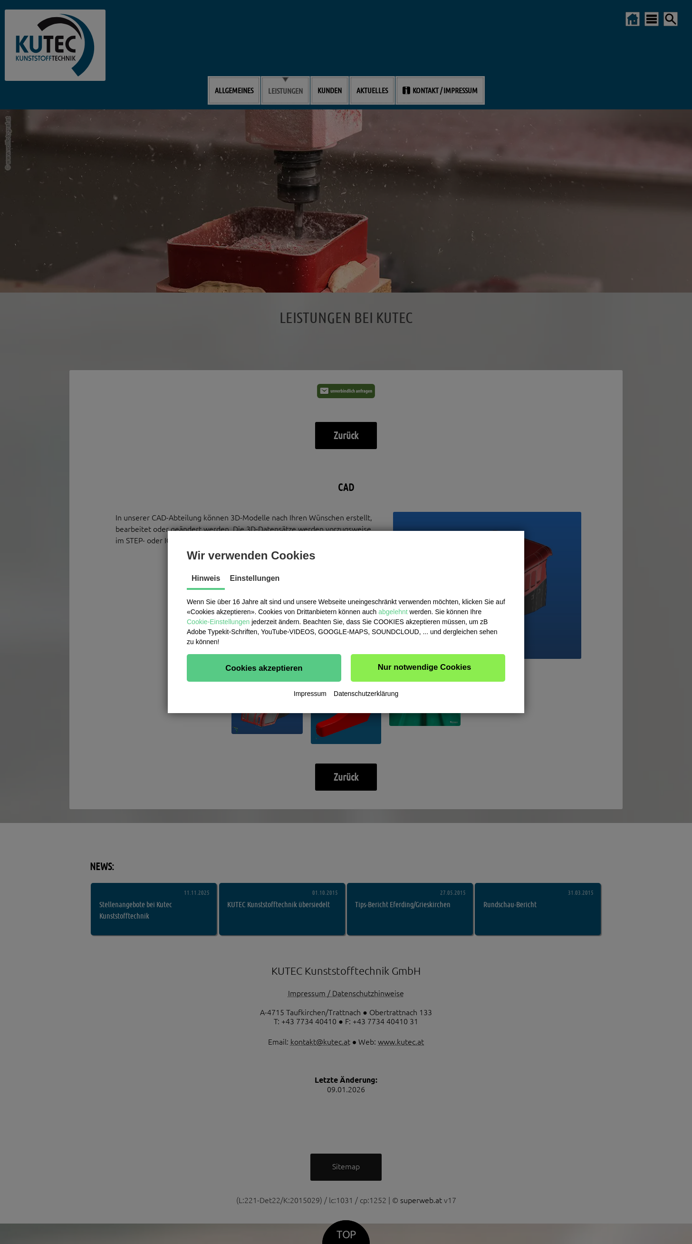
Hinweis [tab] (206, 578)
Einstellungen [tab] (254, 578)
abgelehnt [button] (393, 612)
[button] (264, 668)
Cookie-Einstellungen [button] (218, 622)
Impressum (310, 693)
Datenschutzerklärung (366, 693)
